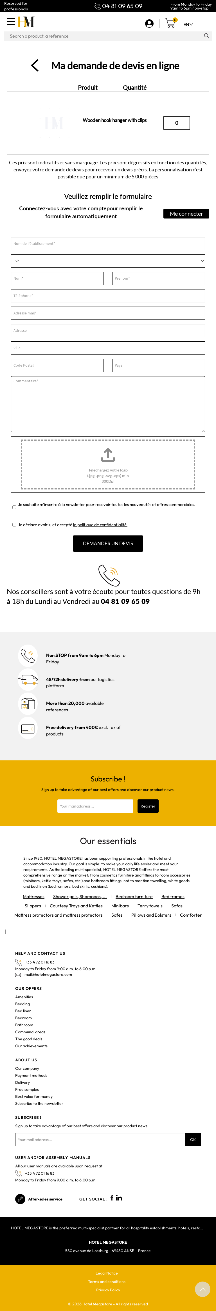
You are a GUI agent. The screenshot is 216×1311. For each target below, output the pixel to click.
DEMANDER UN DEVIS (108, 543)
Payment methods (31, 1075)
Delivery (22, 1082)
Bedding (22, 1003)
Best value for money (34, 1096)
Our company (27, 1068)
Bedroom (23, 1017)
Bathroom (24, 1024)
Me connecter (186, 213)
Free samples (27, 1089)
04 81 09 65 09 (122, 6)
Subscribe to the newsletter (39, 1103)
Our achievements (31, 1045)
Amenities (24, 996)
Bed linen (23, 1010)
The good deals (28, 1038)
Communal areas (30, 1031)
